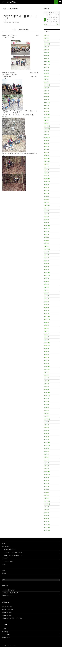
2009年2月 (46, 386)
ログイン (4, 629)
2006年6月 (46, 454)
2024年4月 (46, 73)
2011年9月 (46, 322)
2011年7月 (46, 325)
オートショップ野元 (9, 2)
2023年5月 (46, 93)
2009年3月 (46, 384)
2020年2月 (46, 134)
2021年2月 (46, 123)
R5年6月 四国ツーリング (9, 549)
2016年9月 (46, 208)
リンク (3, 567)
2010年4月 (46, 354)
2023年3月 (46, 96)
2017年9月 (46, 184)
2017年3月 (46, 199)
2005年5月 (46, 486)
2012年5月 (46, 301)
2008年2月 (46, 413)
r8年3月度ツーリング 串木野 (10, 593)
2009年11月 (47, 366)
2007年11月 (47, 419)
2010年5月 (46, 351)
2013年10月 (47, 275)
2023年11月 (47, 85)
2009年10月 (47, 369)
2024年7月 (46, 67)
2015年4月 (46, 237)
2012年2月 (46, 310)
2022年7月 (46, 105)
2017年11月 (47, 178)
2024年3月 (46, 76)
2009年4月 (46, 381)
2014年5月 (46, 260)
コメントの (6, 634)
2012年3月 (46, 307)
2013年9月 (46, 278)
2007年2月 (46, 436)
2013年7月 (46, 281)
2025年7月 (46, 49)
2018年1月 (46, 175)
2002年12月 (47, 527)
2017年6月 (46, 190)
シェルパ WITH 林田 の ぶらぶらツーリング (13, 555)
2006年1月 (46, 468)
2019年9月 (46, 140)
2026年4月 (46, 35)
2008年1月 (46, 416)
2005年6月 (46, 483)
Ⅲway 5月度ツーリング (8, 590)
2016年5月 (46, 211)
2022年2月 (46, 111)
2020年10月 (47, 129)
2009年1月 (46, 389)
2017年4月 (46, 196)
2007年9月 (46, 422)
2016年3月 (46, 216)
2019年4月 (46, 149)
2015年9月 (46, 231)
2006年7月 (46, 451)
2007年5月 (46, 427)
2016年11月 (47, 205)
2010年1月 (46, 363)
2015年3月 (46, 240)
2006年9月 (46, 448)
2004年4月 (46, 512)
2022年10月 (47, 102)
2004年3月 (46, 515)
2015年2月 (46, 243)
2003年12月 (47, 524)
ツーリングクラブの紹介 (7, 561)
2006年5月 (46, 457)
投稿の (5, 632)
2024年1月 (46, 82)
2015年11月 (47, 225)
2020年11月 (47, 126)
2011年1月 (46, 340)
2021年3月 (46, 120)
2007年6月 (46, 425)
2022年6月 (46, 108)
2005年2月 (46, 495)
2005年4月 (46, 489)
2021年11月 (47, 114)
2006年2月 (46, 466)
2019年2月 (46, 152)
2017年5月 (46, 193)
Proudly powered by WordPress (9, 645)
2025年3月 (46, 55)
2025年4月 (46, 52)
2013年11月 (47, 272)
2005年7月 (46, 480)
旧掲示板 (4, 573)
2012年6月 (46, 299)
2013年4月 (46, 287)
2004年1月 (46, 521)
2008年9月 (46, 398)
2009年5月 (46, 378)
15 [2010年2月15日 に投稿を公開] (45, 19)
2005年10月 (47, 474)
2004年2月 (46, 518)
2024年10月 (47, 64)
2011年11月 (47, 316)
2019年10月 (47, 137)
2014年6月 (46, 258)
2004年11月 (47, 501)
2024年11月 (47, 61)
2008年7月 (46, 401)
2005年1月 (46, 498)
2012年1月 (46, 313)
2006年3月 (46, 463)
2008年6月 (46, 404)
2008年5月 (46, 407)
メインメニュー (60, 2)
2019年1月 (46, 155)
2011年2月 (46, 337)
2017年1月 (46, 202)
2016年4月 (46, 214)
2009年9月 (46, 372)
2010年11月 (47, 342)
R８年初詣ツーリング (7, 595)
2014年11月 (47, 249)
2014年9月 (46, 252)
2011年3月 (46, 334)
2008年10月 (47, 395)
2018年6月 (46, 164)
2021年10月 (47, 117)
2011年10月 (47, 319)
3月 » (58, 24)
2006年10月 (47, 445)
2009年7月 (46, 375)
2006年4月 (46, 460)
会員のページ (5, 564)
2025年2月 (46, 58)
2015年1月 (46, 246)
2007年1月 (46, 439)
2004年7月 (46, 510)
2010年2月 (46, 360)
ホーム (3, 543)
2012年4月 (46, 304)
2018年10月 (47, 161)
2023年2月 (46, 99)
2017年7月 (46, 187)
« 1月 (45, 24)
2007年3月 (46, 433)
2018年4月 (46, 167)
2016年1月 (46, 222)
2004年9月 (46, 507)
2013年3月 (46, 290)
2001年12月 (47, 530)
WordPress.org (6, 637)
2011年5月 (46, 328)
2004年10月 (47, 504)
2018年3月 (46, 170)
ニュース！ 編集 (5, 546)
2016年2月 (46, 219)
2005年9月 (46, 477)
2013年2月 (46, 293)
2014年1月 (46, 269)
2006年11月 (47, 442)
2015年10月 (47, 228)
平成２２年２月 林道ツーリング (19, 17)
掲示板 (3, 570)
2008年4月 (46, 410)
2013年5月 (46, 284)
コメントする (16, 22)
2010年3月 (46, 357)
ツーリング (4, 558)
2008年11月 (47, 392)
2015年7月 (46, 234)
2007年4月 (46, 430)
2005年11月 (47, 471)
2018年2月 (46, 173)
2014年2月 (46, 266)
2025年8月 (46, 47)
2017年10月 (47, 181)
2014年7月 (46, 255)
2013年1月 (46, 296)
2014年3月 (46, 263)
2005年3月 (46, 492)
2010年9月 (46, 348)
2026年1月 (46, 41)
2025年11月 (47, 44)
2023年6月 (46, 90)
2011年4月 (46, 331)
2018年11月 (47, 158)
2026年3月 (46, 38)
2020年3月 (46, 132)
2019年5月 (46, 146)
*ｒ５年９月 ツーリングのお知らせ (13, 552)
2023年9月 (46, 88)
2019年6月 (46, 143)
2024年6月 (46, 70)
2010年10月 (47, 345)
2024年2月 (46, 79)
